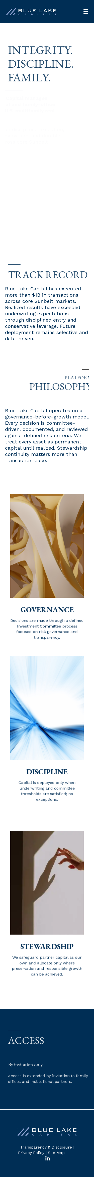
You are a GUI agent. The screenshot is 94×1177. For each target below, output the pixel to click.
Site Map (56, 1152)
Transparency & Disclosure (46, 1147)
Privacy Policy (31, 1152)
